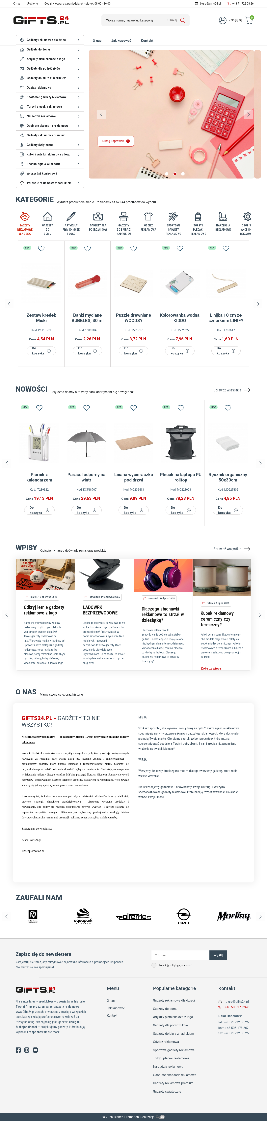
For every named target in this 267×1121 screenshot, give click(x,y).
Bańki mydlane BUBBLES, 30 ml (87, 318)
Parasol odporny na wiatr (86, 477)
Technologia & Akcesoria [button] (44, 164)
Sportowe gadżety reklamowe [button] (47, 97)
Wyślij (218, 955)
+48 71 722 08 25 (236, 1033)
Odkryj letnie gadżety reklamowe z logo (44, 610)
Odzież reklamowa (166, 1042)
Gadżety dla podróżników (170, 1025)
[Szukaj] (145, 20)
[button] (166, 174)
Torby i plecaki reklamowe (171, 1058)
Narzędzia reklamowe (168, 1067)
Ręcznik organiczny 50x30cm (228, 477)
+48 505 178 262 (237, 1007)
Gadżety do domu (165, 1009)
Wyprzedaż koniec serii (42, 173)
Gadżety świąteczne (167, 1091)
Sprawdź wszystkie (232, 390)
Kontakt (147, 41)
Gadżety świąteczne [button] (40, 145)
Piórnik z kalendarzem (39, 477)
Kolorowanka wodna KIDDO (180, 318)
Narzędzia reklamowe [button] (41, 116)
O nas (16, 3)
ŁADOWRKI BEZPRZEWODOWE (100, 610)
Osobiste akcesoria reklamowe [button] (47, 126)
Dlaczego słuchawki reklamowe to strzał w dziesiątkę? (163, 614)
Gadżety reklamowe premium (46, 135)
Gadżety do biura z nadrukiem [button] (46, 78)
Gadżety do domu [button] (38, 49)
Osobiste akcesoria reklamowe (174, 1075)
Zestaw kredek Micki (41, 318)
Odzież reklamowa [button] (39, 87)
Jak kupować (121, 41)
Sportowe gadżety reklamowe (174, 1050)
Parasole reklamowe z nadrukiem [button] (49, 183)
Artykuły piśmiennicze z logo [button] (46, 59)
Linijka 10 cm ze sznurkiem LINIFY (225, 318)
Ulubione (32, 3)
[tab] (25, 224)
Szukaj (172, 20)
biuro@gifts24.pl (208, 3)
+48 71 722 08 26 (240, 3)
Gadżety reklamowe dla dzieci (174, 1000)
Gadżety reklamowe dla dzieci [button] (47, 40)
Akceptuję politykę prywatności (171, 965)
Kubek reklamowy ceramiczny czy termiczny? (217, 619)
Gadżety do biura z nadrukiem (173, 1034)
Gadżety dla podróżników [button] (43, 68)
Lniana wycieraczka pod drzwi (133, 477)
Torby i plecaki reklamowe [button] (44, 107)
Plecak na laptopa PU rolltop (180, 477)
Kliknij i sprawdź (122, 141)
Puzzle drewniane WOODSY (133, 318)
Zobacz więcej (211, 668)
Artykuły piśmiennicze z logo (173, 1017)
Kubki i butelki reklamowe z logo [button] (48, 154)
